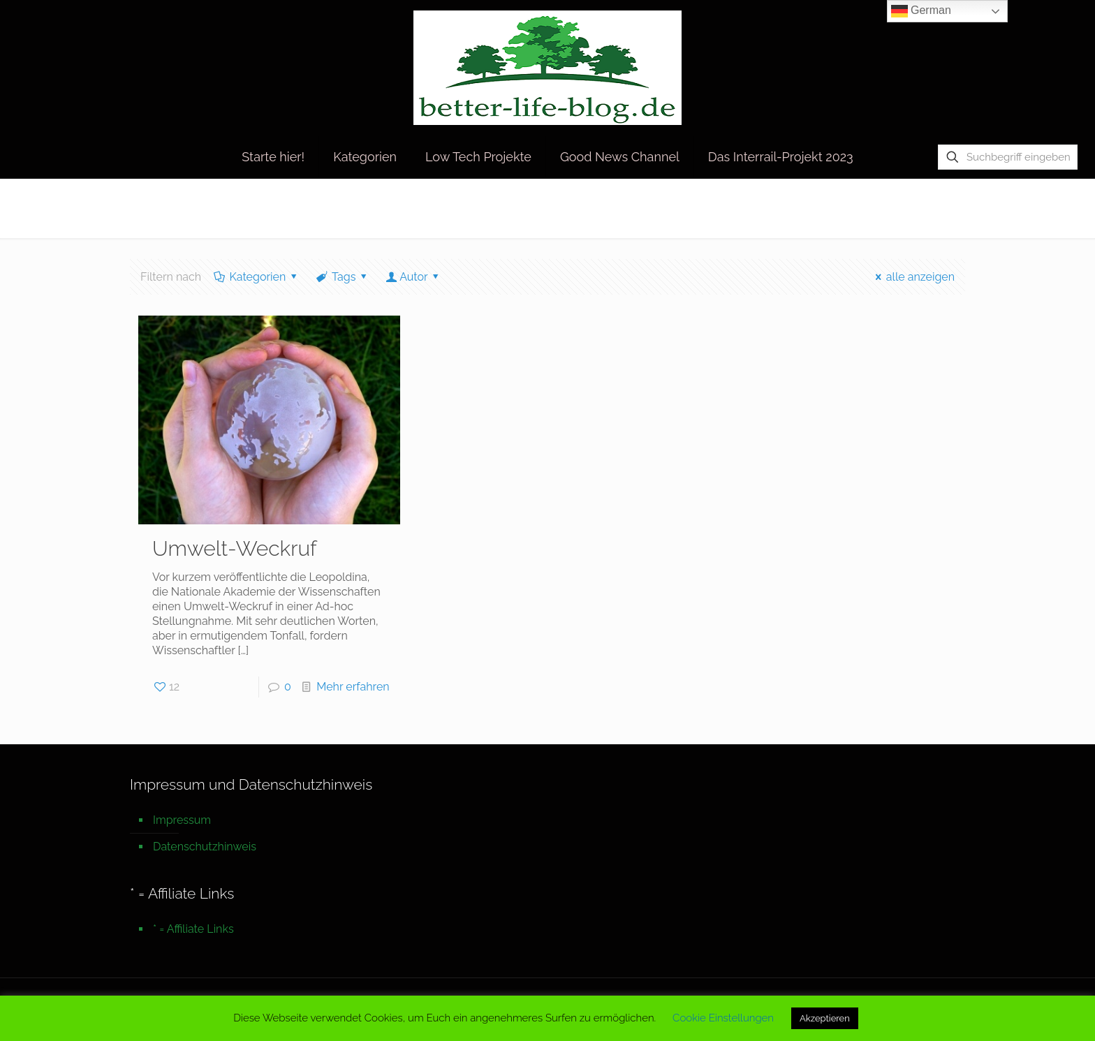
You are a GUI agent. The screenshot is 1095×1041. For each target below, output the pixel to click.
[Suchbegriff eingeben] (1008, 157)
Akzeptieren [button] (825, 1018)
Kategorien (257, 276)
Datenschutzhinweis (204, 846)
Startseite (833, 207)
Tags (343, 276)
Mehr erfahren (352, 686)
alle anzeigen (912, 276)
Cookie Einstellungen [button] (723, 1018)
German (921, 11)
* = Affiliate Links (193, 929)
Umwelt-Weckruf (234, 548)
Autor (413, 276)
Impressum (182, 820)
